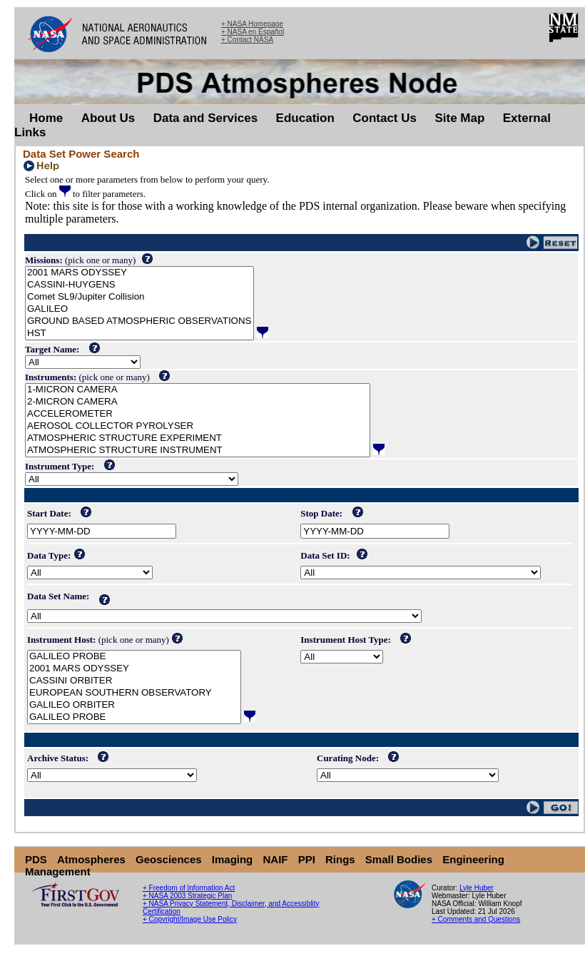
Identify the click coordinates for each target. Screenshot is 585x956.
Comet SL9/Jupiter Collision (139, 297)
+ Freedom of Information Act (189, 888)
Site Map (459, 118)
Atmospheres (91, 859)
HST (139, 333)
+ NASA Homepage (252, 24)
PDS (36, 859)
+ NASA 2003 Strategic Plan (187, 896)
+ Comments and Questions (476, 919)
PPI (306, 859)
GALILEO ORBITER (134, 705)
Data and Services (205, 118)
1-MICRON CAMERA (198, 390)
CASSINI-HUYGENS (139, 285)
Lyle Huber (476, 888)
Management (58, 871)
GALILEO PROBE (134, 657)
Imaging (232, 859)
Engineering (473, 859)
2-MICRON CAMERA (198, 402)
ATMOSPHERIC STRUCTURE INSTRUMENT (198, 450)
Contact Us (384, 118)
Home (46, 118)
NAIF (275, 859)
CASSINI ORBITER (134, 681)
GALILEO (139, 309)
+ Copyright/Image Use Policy (190, 919)
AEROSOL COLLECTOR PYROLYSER (198, 426)
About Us (108, 118)
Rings (340, 859)
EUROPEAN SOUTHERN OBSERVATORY (134, 693)
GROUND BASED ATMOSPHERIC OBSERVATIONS (139, 321)
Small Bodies (398, 859)
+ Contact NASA (247, 40)
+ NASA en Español (252, 32)
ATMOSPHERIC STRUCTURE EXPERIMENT (198, 438)
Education (305, 118)
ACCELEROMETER (198, 414)
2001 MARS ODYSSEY (139, 273)
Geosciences (169, 859)
